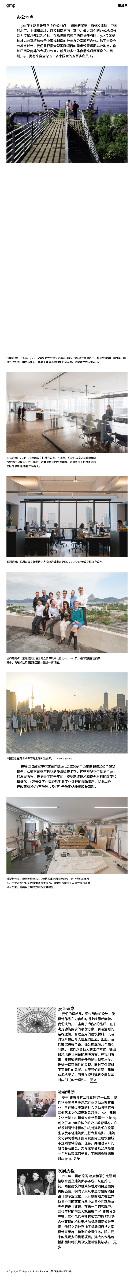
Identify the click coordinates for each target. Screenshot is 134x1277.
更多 (93, 1080)
